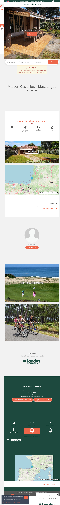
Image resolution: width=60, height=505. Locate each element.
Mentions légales (20, 492)
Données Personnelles (28, 492)
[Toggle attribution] (57, 193)
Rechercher (53, 61)
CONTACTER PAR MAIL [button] (43, 400)
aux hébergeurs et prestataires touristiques (30, 494)
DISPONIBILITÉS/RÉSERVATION (22, 400)
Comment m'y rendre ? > (49, 208)
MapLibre (54, 192)
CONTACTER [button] (32, 247)
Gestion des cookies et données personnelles (11, 502)
